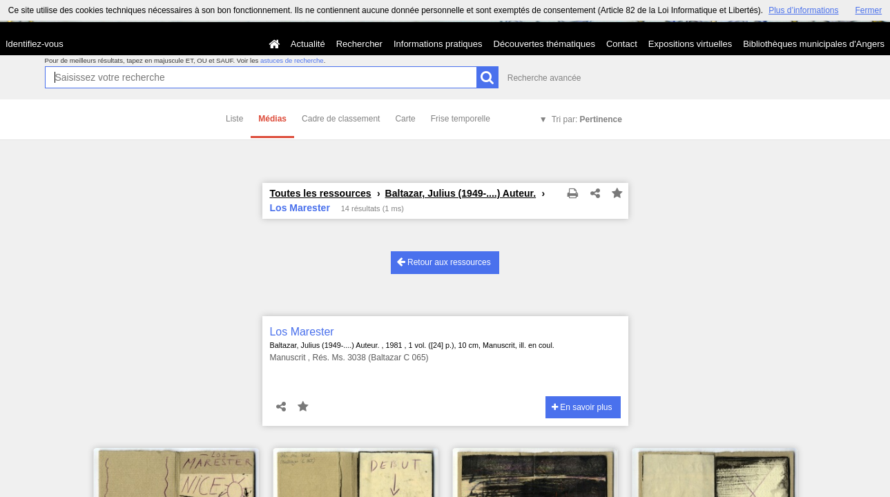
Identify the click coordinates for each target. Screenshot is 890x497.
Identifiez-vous (35, 44)
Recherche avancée (544, 78)
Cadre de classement (341, 119)
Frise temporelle (460, 119)
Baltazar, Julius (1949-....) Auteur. (460, 193)
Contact (621, 44)
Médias (272, 119)
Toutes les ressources (320, 193)
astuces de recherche (292, 60)
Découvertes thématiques (544, 44)
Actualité (308, 44)
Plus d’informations (803, 10)
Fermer (868, 10)
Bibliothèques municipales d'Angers (813, 44)
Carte (405, 119)
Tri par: (587, 119)
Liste (234, 119)
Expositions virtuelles (690, 44)
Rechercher (359, 44)
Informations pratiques (438, 44)
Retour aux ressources (444, 262)
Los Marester (302, 332)
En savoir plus (582, 407)
